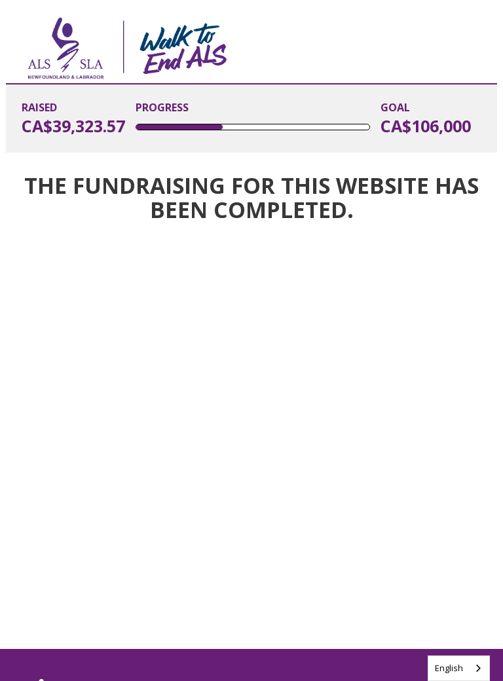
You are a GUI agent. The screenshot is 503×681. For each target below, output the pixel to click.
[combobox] (459, 668)
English (449, 668)
